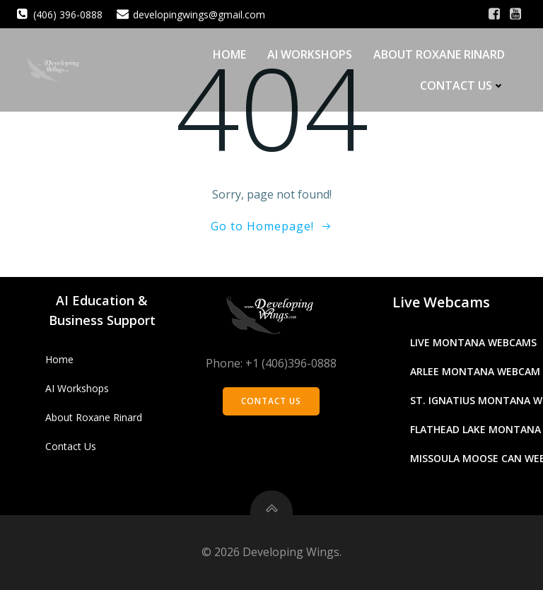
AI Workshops (309, 54)
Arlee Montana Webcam (475, 371)
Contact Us (462, 85)
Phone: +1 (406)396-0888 (271, 363)
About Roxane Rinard (439, 54)
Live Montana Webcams (473, 342)
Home (229, 54)
